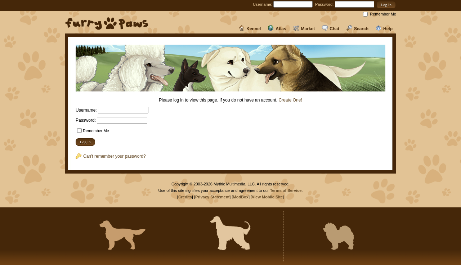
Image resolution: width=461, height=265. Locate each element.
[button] (386, 5)
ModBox (241, 197)
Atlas (277, 28)
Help (384, 28)
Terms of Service (286, 190)
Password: (324, 4)
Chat (330, 28)
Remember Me (383, 14)
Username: (262, 4)
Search (357, 28)
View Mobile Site (267, 197)
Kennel (250, 28)
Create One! (290, 100)
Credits (185, 197)
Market (304, 28)
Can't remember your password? (111, 156)
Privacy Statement (212, 197)
